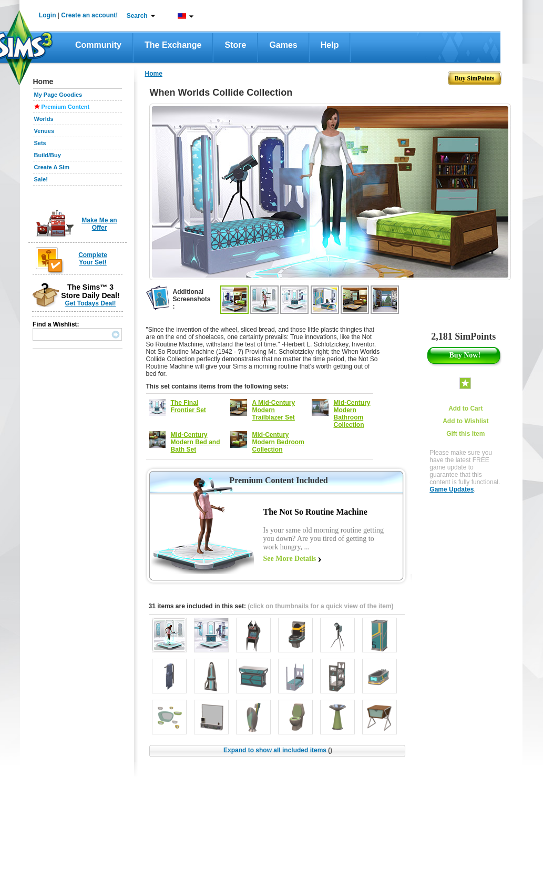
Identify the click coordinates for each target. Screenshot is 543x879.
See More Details (289, 559)
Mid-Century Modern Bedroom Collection (278, 442)
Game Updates (451, 489)
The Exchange (173, 44)
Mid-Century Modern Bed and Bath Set (195, 442)
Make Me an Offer (99, 224)
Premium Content (66, 107)
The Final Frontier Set (188, 406)
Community (98, 44)
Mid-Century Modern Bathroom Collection (352, 413)
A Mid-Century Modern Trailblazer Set (273, 410)
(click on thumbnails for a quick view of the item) (320, 606)
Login (47, 15)
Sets (40, 143)
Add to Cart (465, 408)
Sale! (41, 179)
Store (235, 44)
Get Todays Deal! (90, 303)
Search (137, 15)
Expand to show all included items (277, 750)
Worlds (44, 119)
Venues (44, 131)
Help (330, 44)
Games (283, 44)
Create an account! (89, 15)
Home (153, 73)
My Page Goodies (58, 94)
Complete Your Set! (92, 258)
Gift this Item (465, 433)
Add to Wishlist (465, 421)
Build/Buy (47, 155)
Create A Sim (52, 167)
